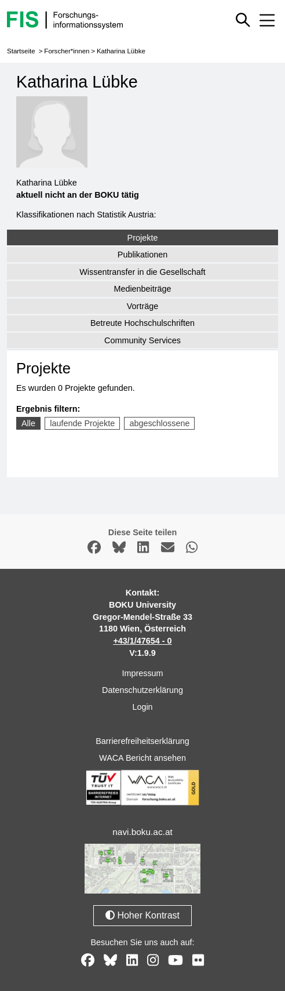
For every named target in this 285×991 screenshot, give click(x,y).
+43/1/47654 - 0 (142, 640)
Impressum (142, 673)
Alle (28, 423)
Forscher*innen (66, 51)
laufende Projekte (82, 423)
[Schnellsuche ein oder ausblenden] (243, 20)
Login (142, 707)
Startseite (21, 51)
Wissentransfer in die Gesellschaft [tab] (142, 272)
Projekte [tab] (142, 237)
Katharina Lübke (121, 51)
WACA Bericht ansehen (142, 758)
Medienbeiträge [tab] (142, 288)
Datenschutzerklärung (142, 690)
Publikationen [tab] (142, 254)
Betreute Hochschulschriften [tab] (142, 323)
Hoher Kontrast (142, 915)
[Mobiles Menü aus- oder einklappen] (267, 20)
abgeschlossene (159, 423)
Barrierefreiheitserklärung (142, 741)
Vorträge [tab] (142, 306)
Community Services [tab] (142, 340)
